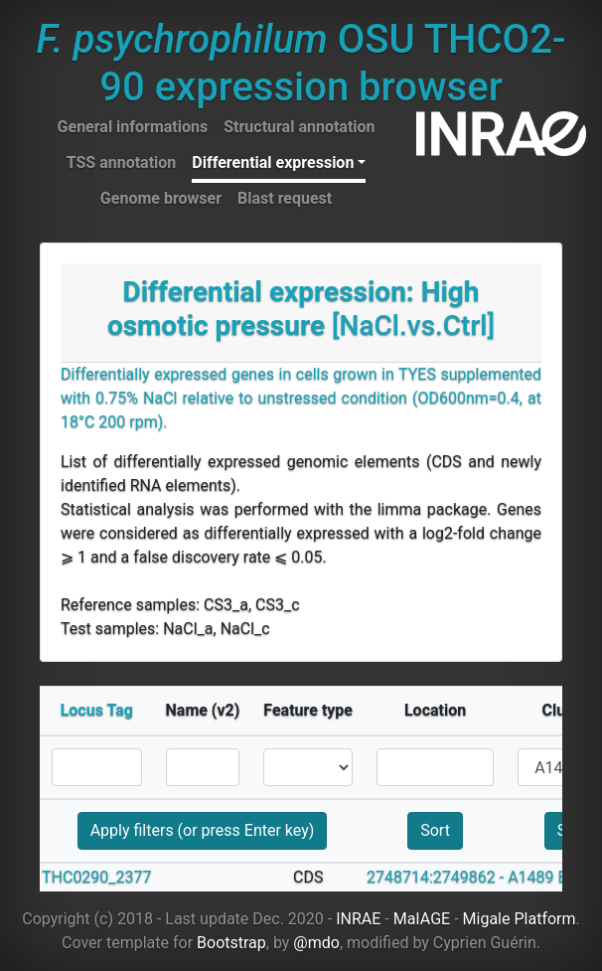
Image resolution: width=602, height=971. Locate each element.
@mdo (316, 942)
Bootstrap (231, 942)
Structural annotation (299, 126)
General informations (133, 126)
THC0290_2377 (97, 877)
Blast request (284, 198)
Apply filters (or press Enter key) (202, 830)
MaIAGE (422, 918)
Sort (435, 830)
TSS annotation (122, 162)
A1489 (530, 877)
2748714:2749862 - (435, 877)
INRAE (358, 918)
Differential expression (273, 162)
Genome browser (161, 198)
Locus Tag (97, 710)
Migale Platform (519, 918)
